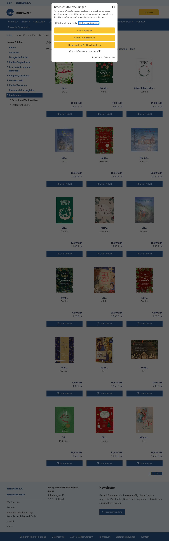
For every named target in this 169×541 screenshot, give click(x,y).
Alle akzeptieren (84, 30)
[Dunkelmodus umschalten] (113, 7)
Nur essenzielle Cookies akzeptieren (84, 45)
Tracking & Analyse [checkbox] (90, 23)
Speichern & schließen (84, 37)
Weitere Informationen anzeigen (84, 51)
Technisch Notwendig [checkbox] (67, 23)
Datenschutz (109, 57)
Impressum (97, 57)
